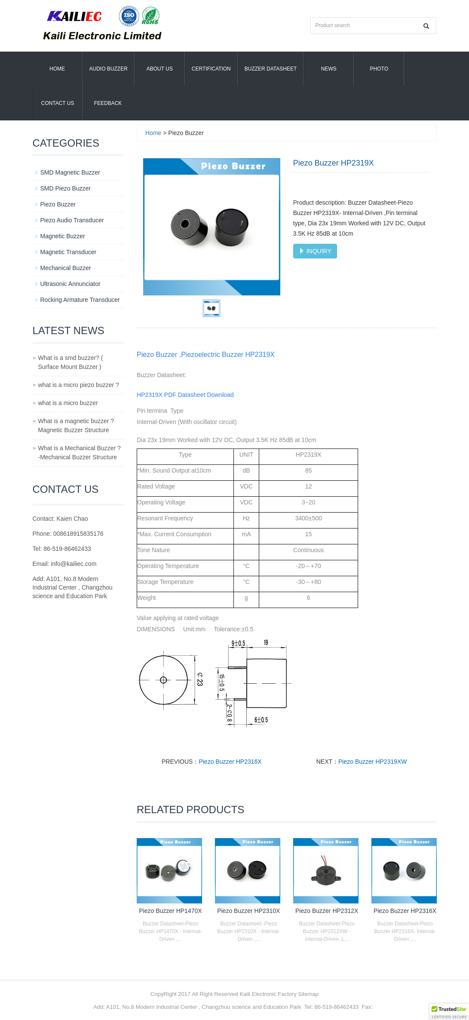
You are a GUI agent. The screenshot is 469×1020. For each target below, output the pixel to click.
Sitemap (308, 994)
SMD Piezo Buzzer (65, 188)
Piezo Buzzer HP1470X (170, 910)
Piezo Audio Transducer (72, 220)
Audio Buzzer (108, 69)
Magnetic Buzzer (62, 236)
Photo (379, 69)
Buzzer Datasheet (271, 69)
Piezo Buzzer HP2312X (326, 910)
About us (160, 69)
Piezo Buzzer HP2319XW (372, 761)
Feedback (108, 103)
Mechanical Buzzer (65, 267)
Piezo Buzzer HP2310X (248, 910)
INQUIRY (315, 251)
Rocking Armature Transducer (80, 299)
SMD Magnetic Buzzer (70, 172)
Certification (211, 69)
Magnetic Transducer (68, 252)
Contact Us (57, 103)
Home (57, 69)
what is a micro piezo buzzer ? (78, 384)
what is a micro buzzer (68, 402)
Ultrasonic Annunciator (70, 283)
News (329, 69)
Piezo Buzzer (58, 204)
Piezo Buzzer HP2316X (230, 761)
